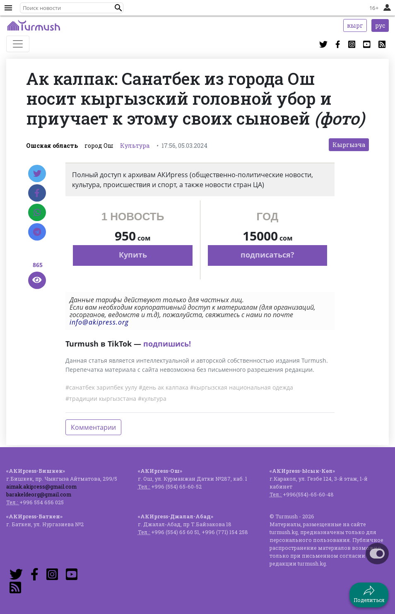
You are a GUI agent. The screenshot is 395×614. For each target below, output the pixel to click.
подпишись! (167, 344)
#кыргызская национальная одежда (241, 387)
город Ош (98, 145)
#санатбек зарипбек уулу (101, 387)
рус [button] (380, 25)
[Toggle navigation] (17, 44)
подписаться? (267, 255)
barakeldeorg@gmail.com (38, 494)
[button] (118, 8)
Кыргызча (348, 145)
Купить (133, 255)
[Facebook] (37, 193)
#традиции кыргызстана (100, 398)
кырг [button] (355, 25)
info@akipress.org (99, 322)
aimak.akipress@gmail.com (41, 486)
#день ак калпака (163, 387)
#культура (152, 398)
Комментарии (93, 427)
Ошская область (52, 145)
